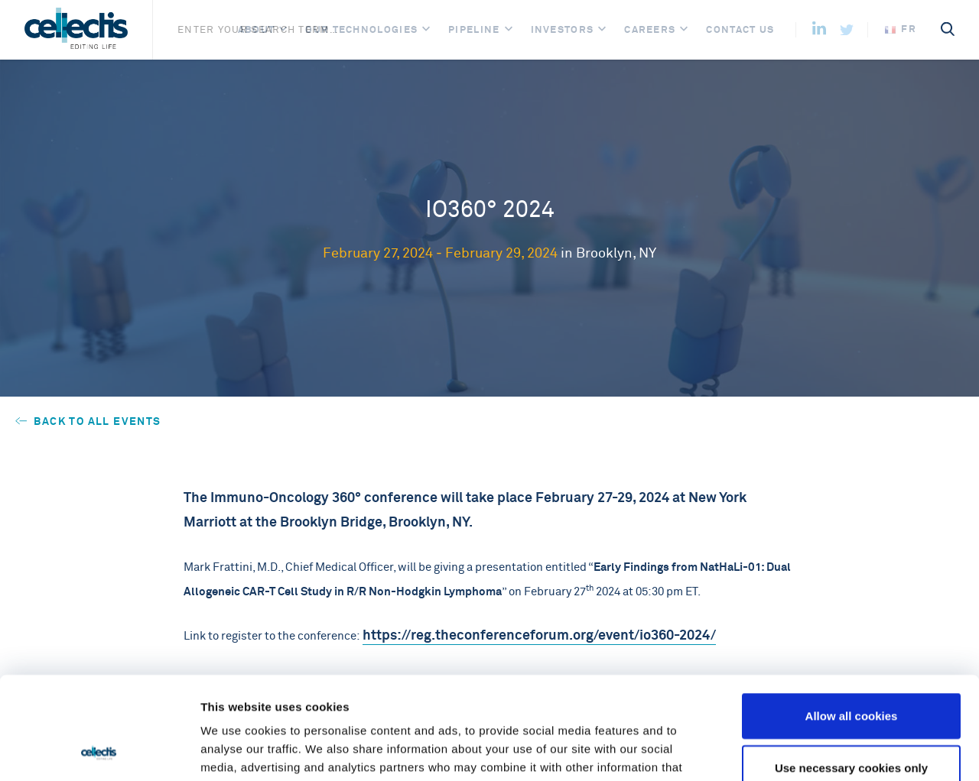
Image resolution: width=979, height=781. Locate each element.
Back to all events (88, 421)
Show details (802, 750)
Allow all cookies (851, 619)
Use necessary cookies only (851, 671)
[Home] (76, 30)
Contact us (740, 29)
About (256, 29)
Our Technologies (361, 29)
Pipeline (473, 29)
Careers (649, 29)
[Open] (283, 29)
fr (900, 28)
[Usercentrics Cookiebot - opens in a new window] (99, 751)
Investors (562, 29)
